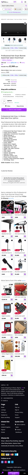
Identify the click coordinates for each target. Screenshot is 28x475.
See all (23, 280)
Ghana (3, 424)
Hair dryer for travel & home (20, 215)
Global (3, 432)
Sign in (17, 410)
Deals (2, 407)
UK (22, 388)
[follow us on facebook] (2, 462)
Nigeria (3, 429)
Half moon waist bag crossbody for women (20, 297)
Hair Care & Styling (18, 19)
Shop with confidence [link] (8, 89)
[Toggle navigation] (25, 2)
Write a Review (7, 60)
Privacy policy (7, 470)
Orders (18, 429)
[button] (22, 2)
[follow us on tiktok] (12, 462)
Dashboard (19, 432)
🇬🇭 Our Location (18, 9)
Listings (3, 410)
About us (3, 412)
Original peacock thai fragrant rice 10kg (7, 373)
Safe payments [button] (7, 94)
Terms (16, 415)
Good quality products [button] (8, 96)
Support (17, 417)
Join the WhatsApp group (14, 12)
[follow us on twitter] (9, 462)
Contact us (4, 415)
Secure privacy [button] (19, 96)
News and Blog (5, 417)
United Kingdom (5, 427)
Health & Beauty (10, 19)
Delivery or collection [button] (20, 94)
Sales (17, 427)
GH (2, 64)
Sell (15, 2)
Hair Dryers (25, 19)
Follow (7, 106)
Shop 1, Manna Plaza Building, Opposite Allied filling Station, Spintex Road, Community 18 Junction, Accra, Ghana (12, 443)
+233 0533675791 (7, 398)
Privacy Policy (19, 412)
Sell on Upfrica (20, 424)
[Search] (14, 5)
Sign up (17, 407)
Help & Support (7, 9)
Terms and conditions (19, 470)
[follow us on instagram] (5, 462)
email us (4, 400)
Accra (22, 62)
